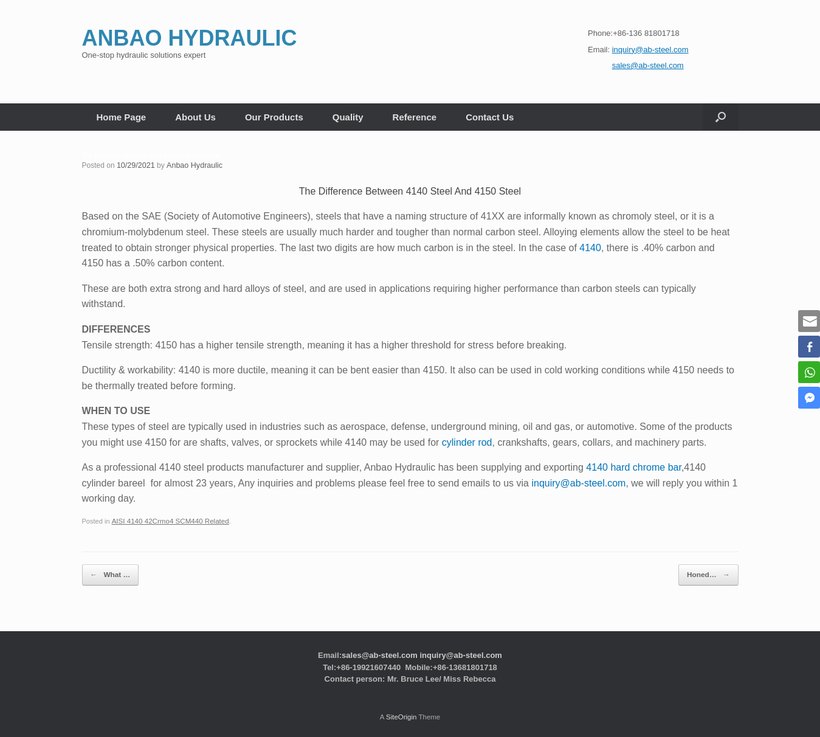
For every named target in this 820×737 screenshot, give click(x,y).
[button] (721, 117)
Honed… (711, 572)
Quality (347, 117)
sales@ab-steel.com (380, 651)
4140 (590, 247)
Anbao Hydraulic (191, 165)
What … (107, 572)
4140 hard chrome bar (633, 467)
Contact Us (490, 117)
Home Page (121, 117)
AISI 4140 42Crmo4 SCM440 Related (167, 521)
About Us (195, 117)
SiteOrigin (401, 713)
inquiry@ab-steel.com (578, 482)
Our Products (274, 117)
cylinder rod (467, 442)
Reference (415, 117)
